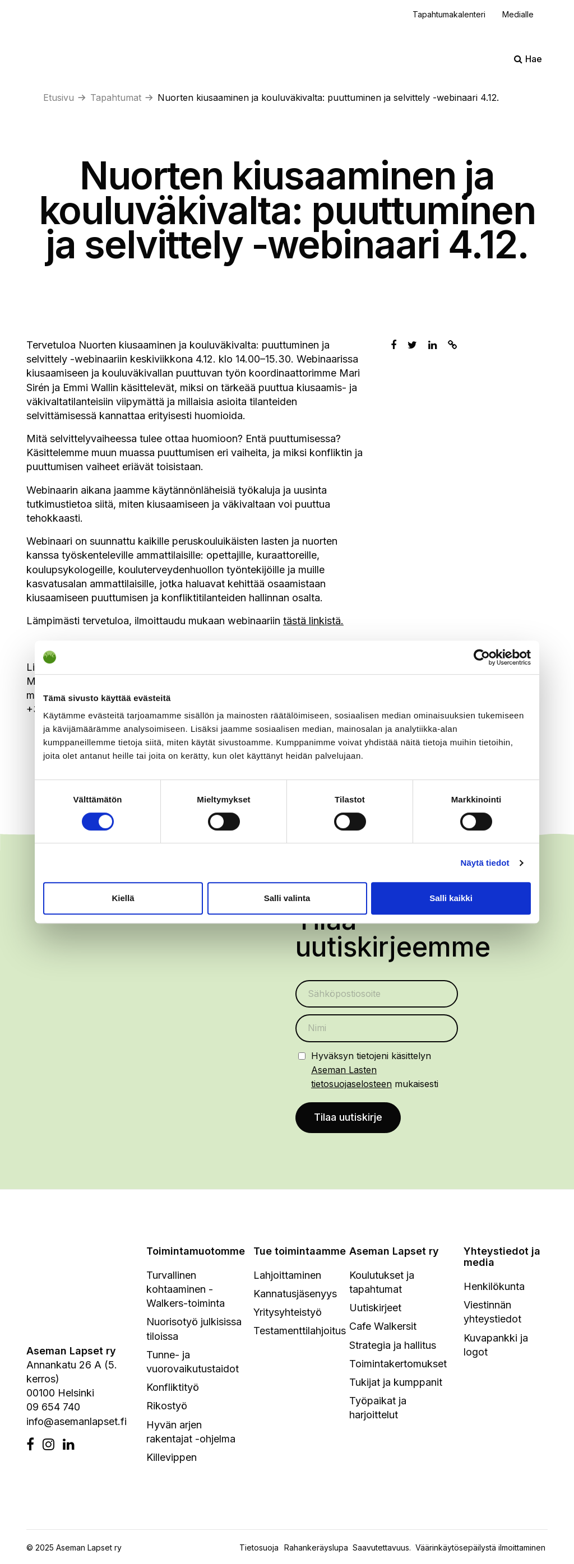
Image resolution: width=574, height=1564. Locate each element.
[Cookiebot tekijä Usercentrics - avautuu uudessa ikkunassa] (482, 657)
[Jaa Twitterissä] (412, 345)
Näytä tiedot (485, 862)
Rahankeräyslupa (318, 1548)
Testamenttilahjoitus (299, 1331)
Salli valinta (287, 898)
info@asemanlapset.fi (76, 1421)
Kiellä (123, 898)
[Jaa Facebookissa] (393, 345)
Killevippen (171, 1458)
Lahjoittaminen (287, 1276)
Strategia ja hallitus (392, 1345)
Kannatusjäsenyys (295, 1294)
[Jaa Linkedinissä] (432, 345)
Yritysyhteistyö (287, 1313)
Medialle (518, 14)
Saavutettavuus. (384, 1548)
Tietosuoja (259, 1548)
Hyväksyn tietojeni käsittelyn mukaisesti (374, 1069)
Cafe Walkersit (382, 1327)
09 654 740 (53, 1407)
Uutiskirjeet (375, 1308)
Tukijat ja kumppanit (395, 1383)
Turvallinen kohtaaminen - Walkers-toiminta (185, 1290)
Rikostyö (166, 1406)
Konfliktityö (172, 1388)
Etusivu (58, 97)
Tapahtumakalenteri (449, 14)
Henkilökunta (494, 1287)
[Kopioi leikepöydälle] (452, 345)
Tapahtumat (115, 97)
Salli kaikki (451, 898)
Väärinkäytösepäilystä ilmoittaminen (480, 1548)
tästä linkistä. (313, 620)
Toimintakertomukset (398, 1364)
